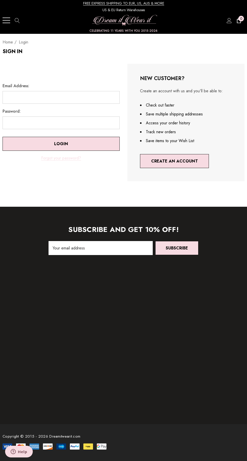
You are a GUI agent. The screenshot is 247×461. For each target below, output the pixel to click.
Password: (12, 111)
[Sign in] (229, 20)
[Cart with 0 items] (238, 20)
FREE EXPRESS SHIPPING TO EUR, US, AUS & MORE (123, 3)
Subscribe (177, 248)
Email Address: (16, 85)
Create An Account (174, 161)
